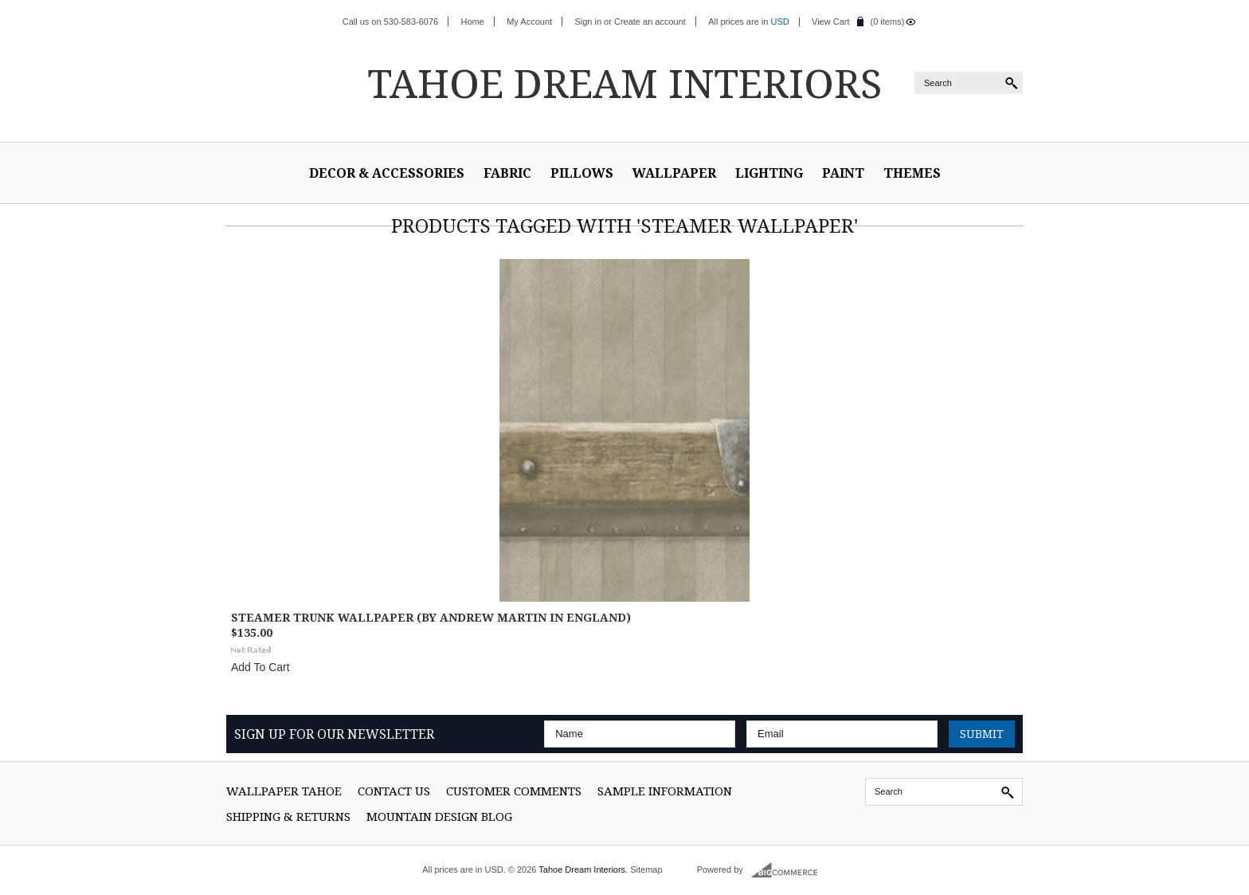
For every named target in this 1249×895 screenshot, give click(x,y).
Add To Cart (260, 667)
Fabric (507, 173)
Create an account (650, 21)
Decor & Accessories (386, 173)
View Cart (830, 21)
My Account (529, 21)
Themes (912, 173)
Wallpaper (674, 173)
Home (472, 21)
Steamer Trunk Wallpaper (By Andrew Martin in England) (431, 617)
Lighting (769, 173)
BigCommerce (789, 870)
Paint (843, 173)
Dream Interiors (624, 83)
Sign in (587, 21)
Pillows (581, 173)
